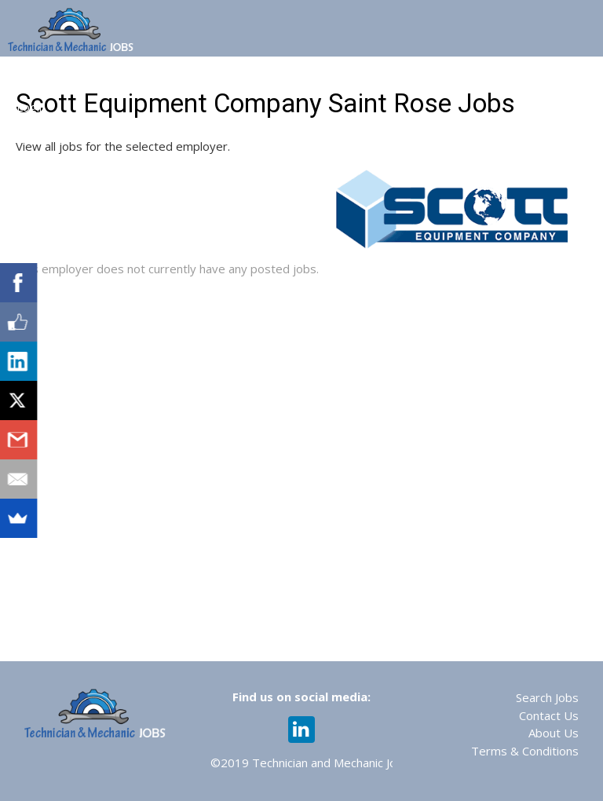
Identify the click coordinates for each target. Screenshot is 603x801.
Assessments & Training (382, 77)
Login (31, 107)
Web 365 (268, 77)
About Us (553, 733)
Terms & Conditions (525, 751)
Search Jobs (547, 697)
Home (33, 77)
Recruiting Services (523, 77)
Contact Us (549, 715)
